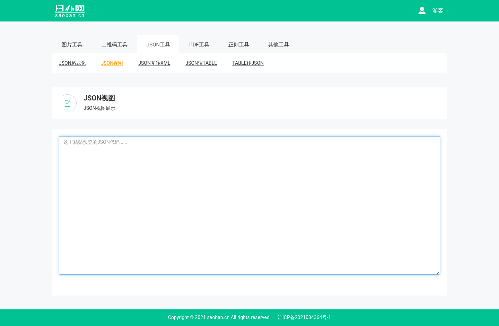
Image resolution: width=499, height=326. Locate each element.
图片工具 (72, 45)
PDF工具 (199, 45)
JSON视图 (112, 63)
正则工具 (238, 45)
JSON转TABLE (201, 63)
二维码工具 (115, 45)
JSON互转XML (154, 63)
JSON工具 (158, 45)
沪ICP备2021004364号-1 (304, 317)
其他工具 (278, 45)
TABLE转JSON (248, 63)
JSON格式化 (72, 63)
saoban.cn (218, 317)
